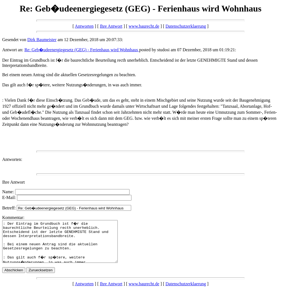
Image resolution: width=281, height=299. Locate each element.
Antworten (84, 26)
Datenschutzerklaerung (185, 26)
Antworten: (12, 159)
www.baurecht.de (144, 26)
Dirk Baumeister (42, 39)
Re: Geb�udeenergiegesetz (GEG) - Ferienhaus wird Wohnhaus (81, 49)
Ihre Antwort (111, 26)
